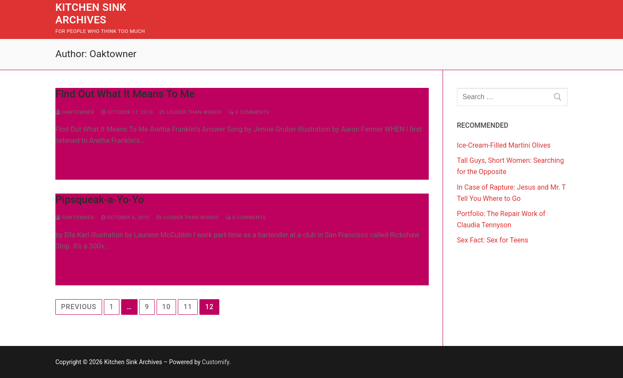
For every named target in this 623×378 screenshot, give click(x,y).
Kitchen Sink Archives (90, 13)
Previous (78, 307)
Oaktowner (74, 112)
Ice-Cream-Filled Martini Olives (503, 145)
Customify (215, 362)
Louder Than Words (191, 112)
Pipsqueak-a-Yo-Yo (99, 200)
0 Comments (248, 112)
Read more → (83, 159)
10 (166, 307)
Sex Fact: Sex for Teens (492, 240)
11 (187, 307)
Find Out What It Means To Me (125, 94)
